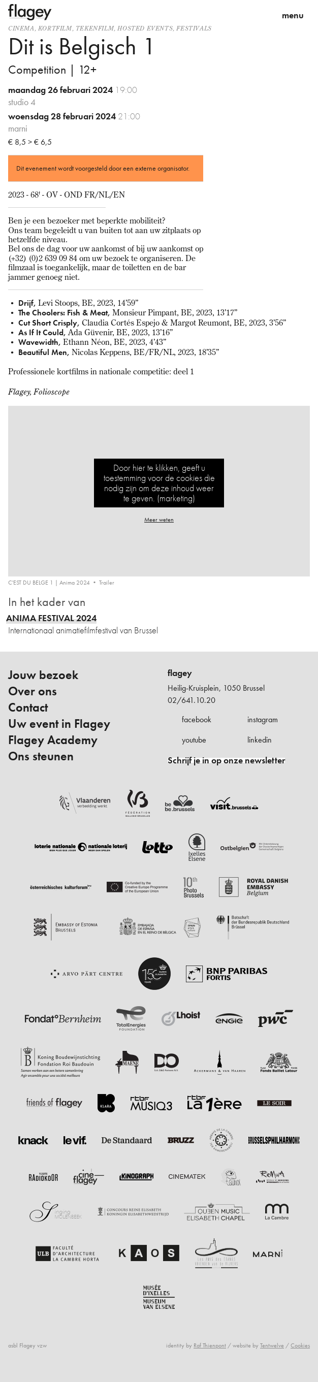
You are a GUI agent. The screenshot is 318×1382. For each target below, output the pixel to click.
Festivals (193, 28)
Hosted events (145, 28)
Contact (28, 707)
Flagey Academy (53, 740)
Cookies (300, 1345)
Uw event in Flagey (59, 724)
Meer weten (159, 520)
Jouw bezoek (43, 675)
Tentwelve (272, 1345)
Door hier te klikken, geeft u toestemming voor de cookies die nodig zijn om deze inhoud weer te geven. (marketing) (159, 483)
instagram (262, 719)
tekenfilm (95, 28)
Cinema (21, 28)
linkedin (259, 739)
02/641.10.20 (191, 700)
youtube (194, 739)
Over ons (32, 691)
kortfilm (55, 28)
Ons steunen (41, 756)
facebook (196, 719)
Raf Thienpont (210, 1345)
